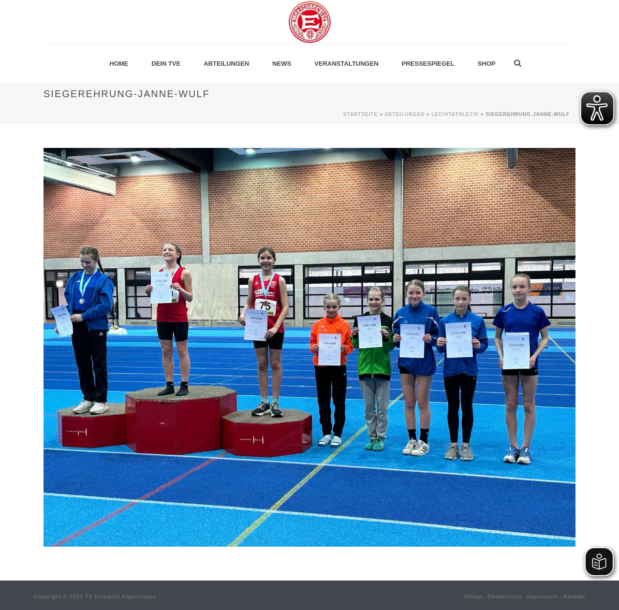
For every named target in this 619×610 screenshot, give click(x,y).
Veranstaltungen (346, 63)
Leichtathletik (455, 114)
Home (118, 63)
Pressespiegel (428, 63)
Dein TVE (165, 63)
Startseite (360, 114)
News (281, 63)
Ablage (474, 596)
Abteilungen (226, 63)
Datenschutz (505, 596)
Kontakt (574, 596)
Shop (487, 63)
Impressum (542, 596)
